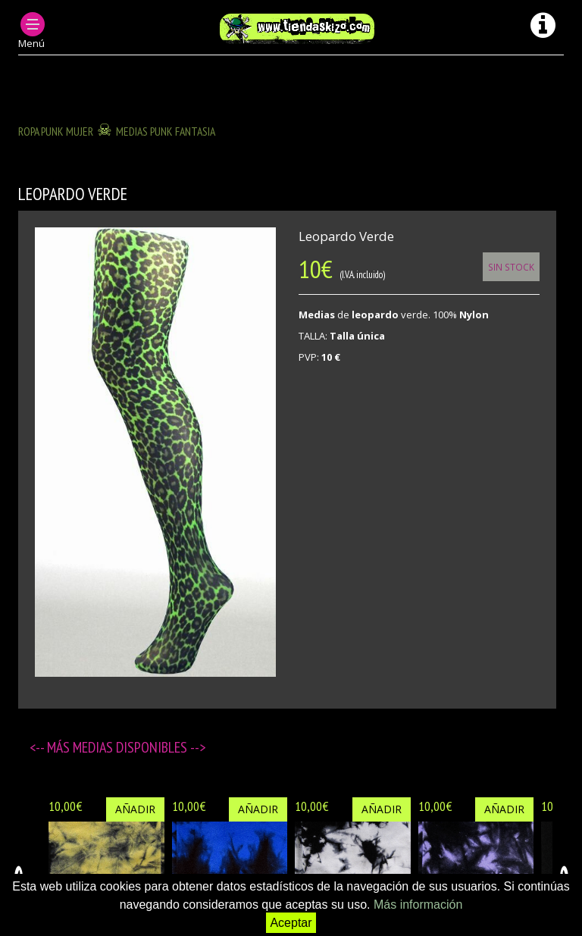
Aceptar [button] (290, 922)
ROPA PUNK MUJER (55, 131)
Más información (418, 904)
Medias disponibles (131, 747)
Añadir (135, 809)
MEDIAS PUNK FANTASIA (165, 131)
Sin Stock (511, 267)
